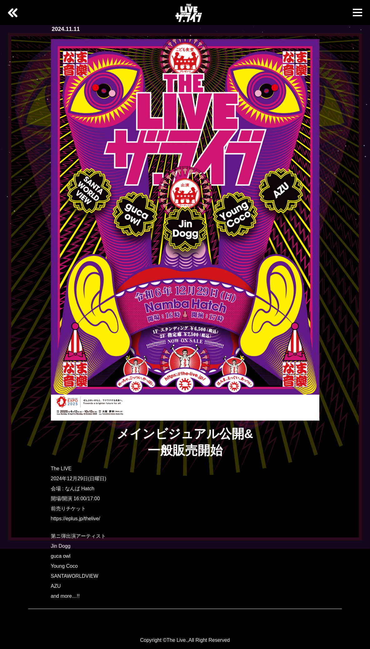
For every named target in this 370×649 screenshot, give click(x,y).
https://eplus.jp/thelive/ (75, 518)
